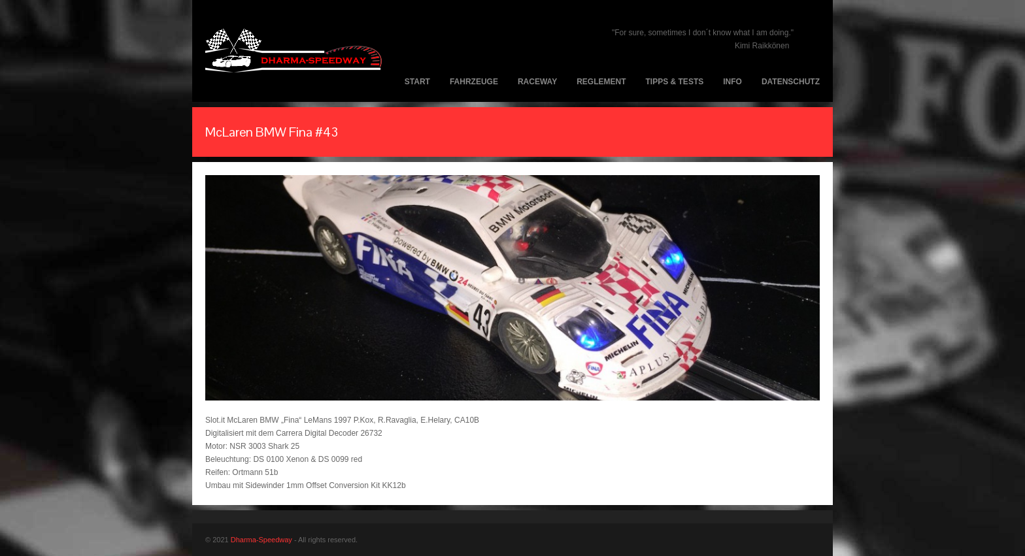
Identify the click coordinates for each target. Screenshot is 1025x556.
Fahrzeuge (474, 81)
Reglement (601, 81)
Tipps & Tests (675, 81)
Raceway (537, 81)
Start (417, 81)
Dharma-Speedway (261, 540)
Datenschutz (791, 81)
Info (732, 81)
